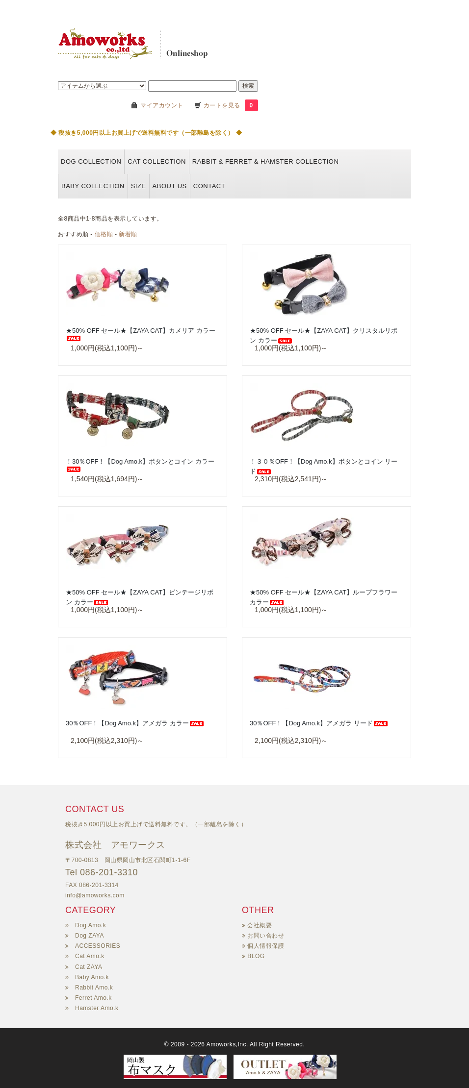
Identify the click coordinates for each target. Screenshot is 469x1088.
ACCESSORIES (97, 945)
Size (138, 186)
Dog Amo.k (90, 925)
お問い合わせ (265, 935)
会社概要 (259, 925)
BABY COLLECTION (93, 186)
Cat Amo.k (89, 956)
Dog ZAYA (89, 935)
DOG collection (91, 161)
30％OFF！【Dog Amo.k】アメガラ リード (319, 723)
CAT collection (156, 161)
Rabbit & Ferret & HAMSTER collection (265, 161)
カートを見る (223, 105)
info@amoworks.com (95, 895)
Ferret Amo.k (93, 997)
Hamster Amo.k (97, 1008)
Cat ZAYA (89, 967)
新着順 (128, 234)
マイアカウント (161, 105)
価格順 (104, 234)
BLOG (255, 956)
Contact (209, 186)
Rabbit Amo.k (94, 987)
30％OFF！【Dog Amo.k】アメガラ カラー (135, 723)
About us (170, 186)
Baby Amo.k (92, 977)
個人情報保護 (265, 945)
